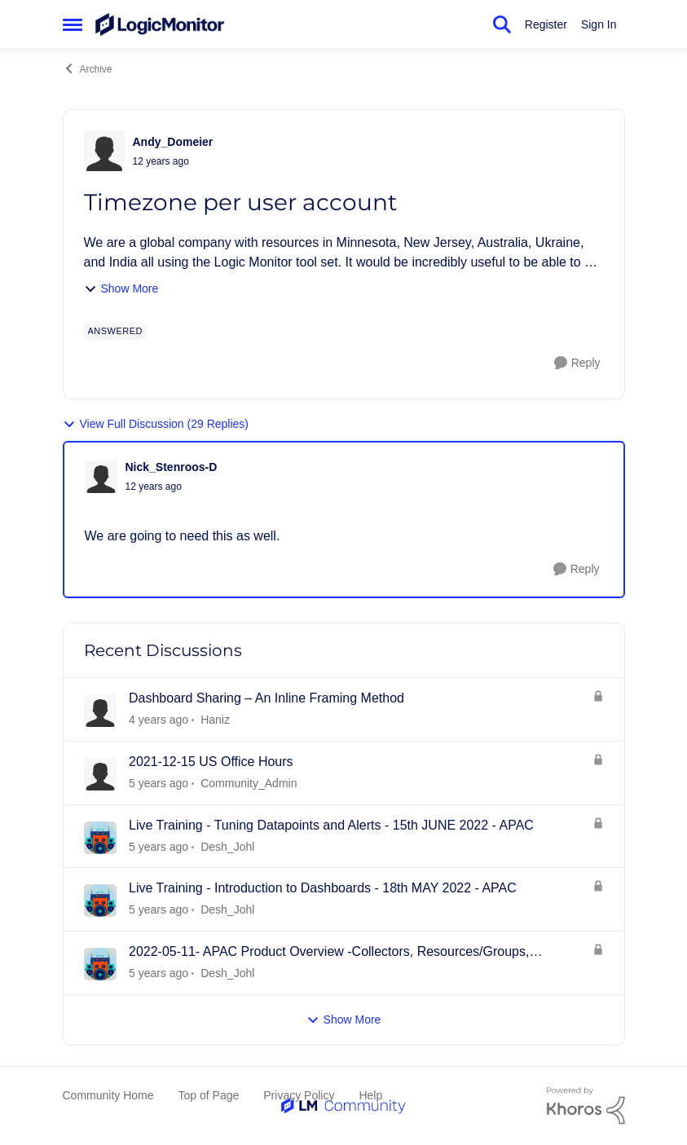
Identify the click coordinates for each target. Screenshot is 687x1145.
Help (370, 1095)
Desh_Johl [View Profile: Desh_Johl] (227, 845)
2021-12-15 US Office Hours (211, 761)
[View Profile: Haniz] (100, 710)
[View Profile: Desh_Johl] (100, 837)
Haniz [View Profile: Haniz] (215, 719)
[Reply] (577, 363)
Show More (121, 289)
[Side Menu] (72, 24)
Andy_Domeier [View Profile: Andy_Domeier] (173, 141)
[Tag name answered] (116, 331)
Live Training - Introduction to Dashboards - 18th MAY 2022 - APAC (323, 888)
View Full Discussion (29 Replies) (156, 424)
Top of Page (209, 1095)
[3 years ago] (158, 720)
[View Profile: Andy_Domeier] (104, 150)
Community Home (108, 1095)
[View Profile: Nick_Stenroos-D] (101, 476)
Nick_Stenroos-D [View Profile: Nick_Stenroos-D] (172, 466)
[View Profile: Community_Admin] (100, 774)
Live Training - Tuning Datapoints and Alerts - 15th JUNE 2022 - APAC (331, 825)
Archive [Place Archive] (87, 68)
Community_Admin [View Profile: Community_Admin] (248, 783)
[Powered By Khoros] (586, 1106)
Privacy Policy (298, 1095)
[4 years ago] (158, 783)
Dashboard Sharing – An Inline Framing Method (266, 698)
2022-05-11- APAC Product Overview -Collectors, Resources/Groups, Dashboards (329, 953)
